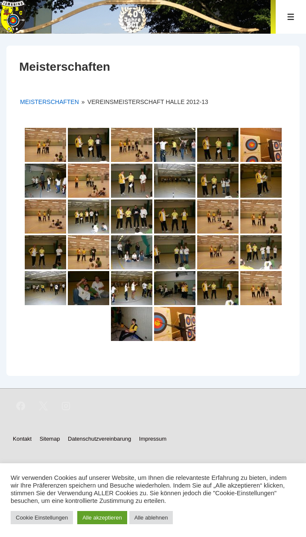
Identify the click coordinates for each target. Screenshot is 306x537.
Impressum (152, 439)
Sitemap (50, 439)
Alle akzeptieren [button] (102, 517)
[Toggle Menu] (291, 17)
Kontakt (22, 439)
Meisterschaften (49, 101)
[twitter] (43, 406)
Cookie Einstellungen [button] (42, 517)
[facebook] (21, 406)
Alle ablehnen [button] (151, 517)
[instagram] (66, 406)
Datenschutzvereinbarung (99, 439)
